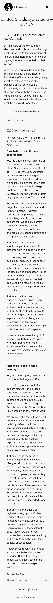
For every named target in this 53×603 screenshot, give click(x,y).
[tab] (26, 120)
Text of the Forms (17, 574)
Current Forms (15, 120)
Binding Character (17, 580)
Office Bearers (21, 7)
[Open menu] (47, 7)
